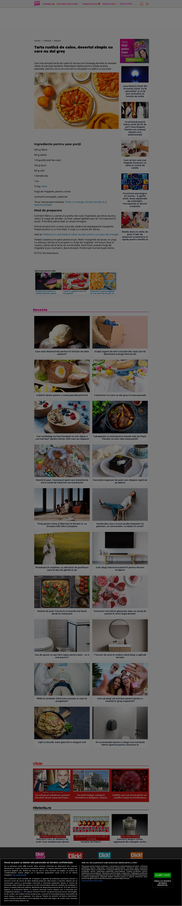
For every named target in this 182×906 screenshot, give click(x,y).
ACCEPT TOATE (162, 875)
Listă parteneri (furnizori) (92, 881)
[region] (91, 882)
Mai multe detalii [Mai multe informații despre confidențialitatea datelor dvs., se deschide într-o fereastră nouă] (19, 875)
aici (21, 892)
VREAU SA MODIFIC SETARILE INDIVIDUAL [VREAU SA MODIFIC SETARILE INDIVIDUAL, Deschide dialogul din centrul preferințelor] (162, 883)
